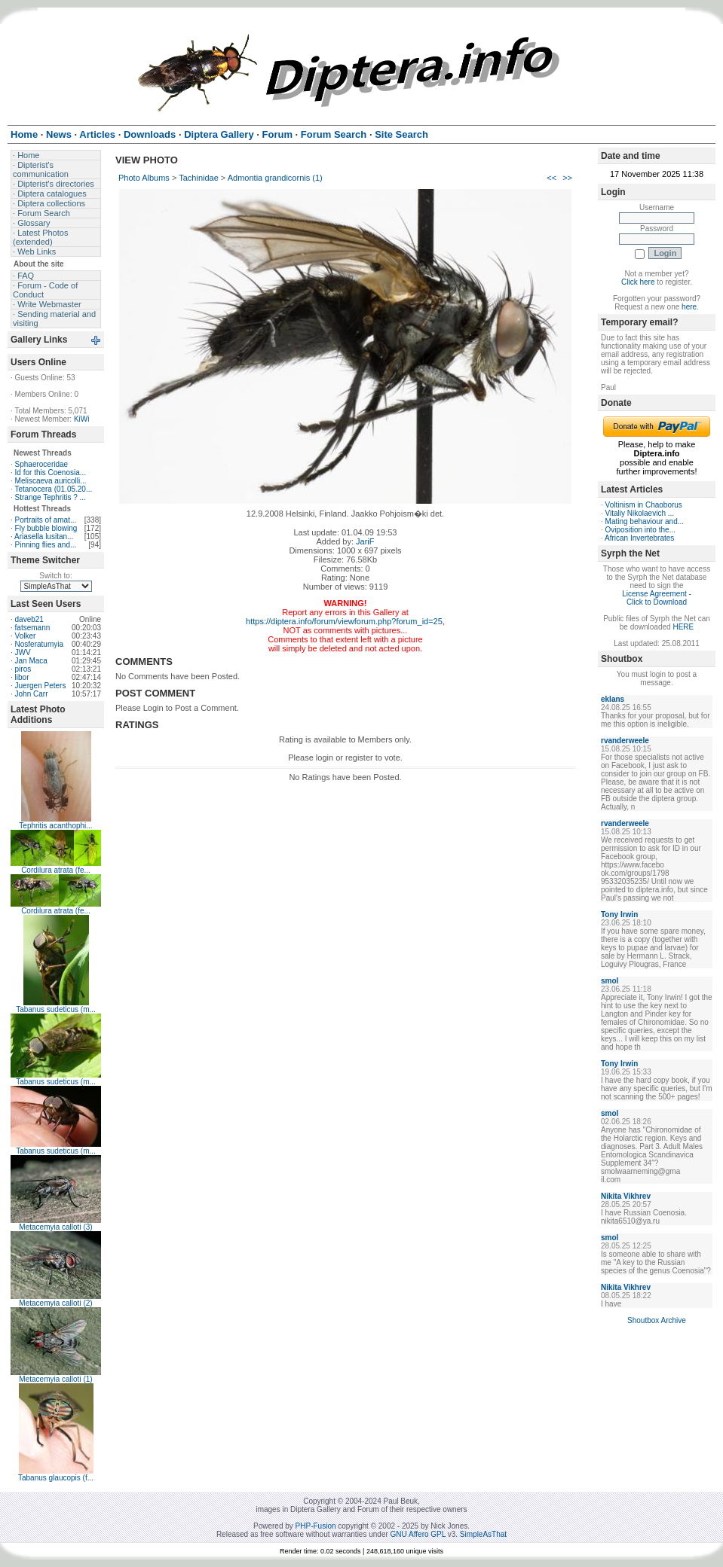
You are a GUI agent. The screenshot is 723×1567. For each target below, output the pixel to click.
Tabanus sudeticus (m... (56, 1009)
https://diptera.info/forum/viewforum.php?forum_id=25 (344, 621)
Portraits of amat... (46, 520)
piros (23, 669)
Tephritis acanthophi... (55, 826)
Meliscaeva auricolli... (51, 481)
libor (22, 677)
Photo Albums (144, 177)
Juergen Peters (40, 685)
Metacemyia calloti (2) (55, 1303)
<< (551, 177)
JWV (23, 652)
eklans (612, 699)
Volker (25, 636)
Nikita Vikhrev (626, 1196)
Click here (637, 282)
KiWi (82, 419)
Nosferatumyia (39, 644)
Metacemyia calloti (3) (55, 1227)
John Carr (31, 694)
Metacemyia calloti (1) (55, 1379)
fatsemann (33, 627)
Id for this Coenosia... (51, 472)
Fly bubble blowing (46, 528)
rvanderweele (625, 740)
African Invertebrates (639, 538)
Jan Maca (31, 661)
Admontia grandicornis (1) (275, 177)
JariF (365, 541)
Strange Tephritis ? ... (50, 497)
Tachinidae (199, 177)
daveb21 (29, 619)
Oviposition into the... (640, 530)
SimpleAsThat (483, 1534)
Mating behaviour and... (645, 521)
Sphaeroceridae (42, 464)
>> (567, 177)
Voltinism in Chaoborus (643, 505)
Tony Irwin (619, 914)
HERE (683, 627)
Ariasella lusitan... (43, 536)
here (689, 307)
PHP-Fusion (316, 1526)
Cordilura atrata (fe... (55, 870)
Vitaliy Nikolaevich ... (640, 513)
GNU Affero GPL (418, 1534)
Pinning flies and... (46, 545)
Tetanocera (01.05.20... (53, 489)
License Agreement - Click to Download (656, 598)
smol (609, 981)
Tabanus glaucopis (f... (55, 1478)
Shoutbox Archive (656, 1320)
